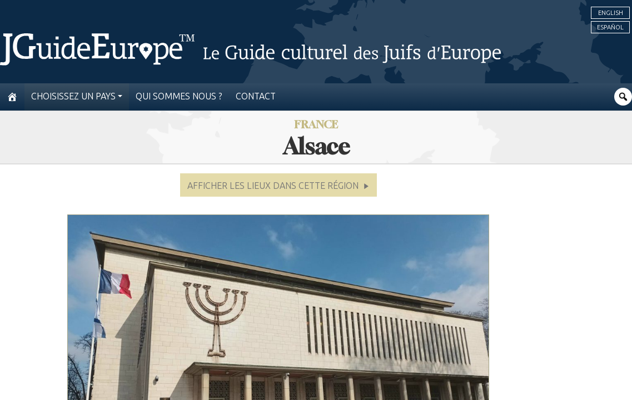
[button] (278, 185)
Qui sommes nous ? (179, 96)
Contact (256, 96)
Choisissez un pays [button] (73, 96)
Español (610, 27)
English (610, 13)
